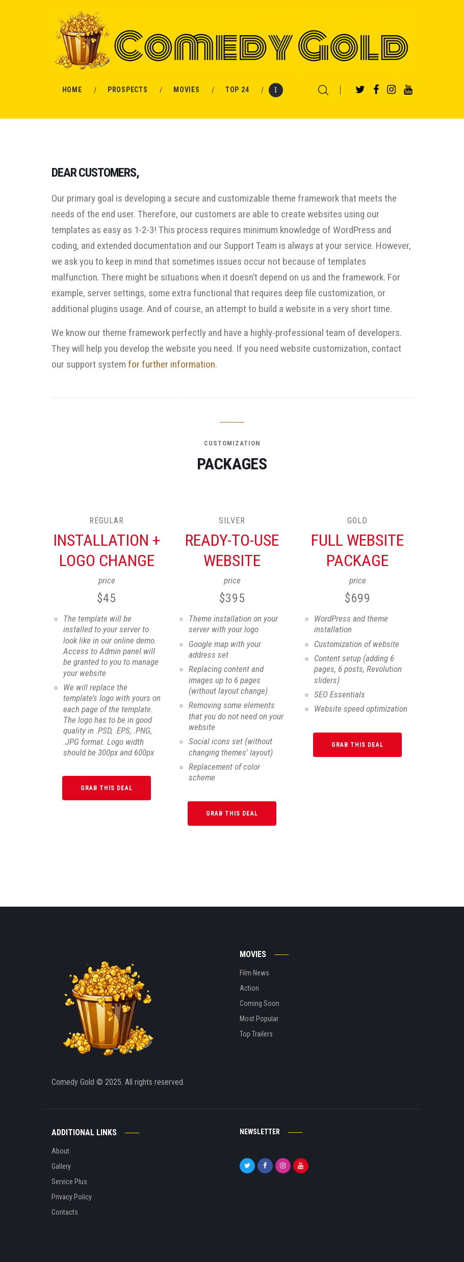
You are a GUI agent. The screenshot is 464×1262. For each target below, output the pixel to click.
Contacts (64, 1212)
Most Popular (259, 1019)
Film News (254, 973)
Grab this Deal (107, 788)
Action (249, 988)
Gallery (61, 1166)
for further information (171, 364)
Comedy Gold (73, 1082)
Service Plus (69, 1181)
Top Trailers (256, 1034)
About (60, 1151)
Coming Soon (259, 1003)
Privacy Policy (71, 1197)
